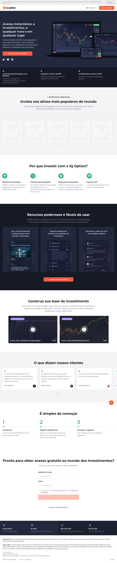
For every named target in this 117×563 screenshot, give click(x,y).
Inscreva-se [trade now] (12, 138)
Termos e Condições (59, 490)
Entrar (66, 507)
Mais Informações (7, 3)
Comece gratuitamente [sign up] (17, 53)
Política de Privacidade (9, 559)
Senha (40, 481)
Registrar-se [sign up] (107, 8)
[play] (33, 330)
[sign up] (111, 402)
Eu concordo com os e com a (59, 491)
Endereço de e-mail (45, 472)
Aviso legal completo (61, 548)
